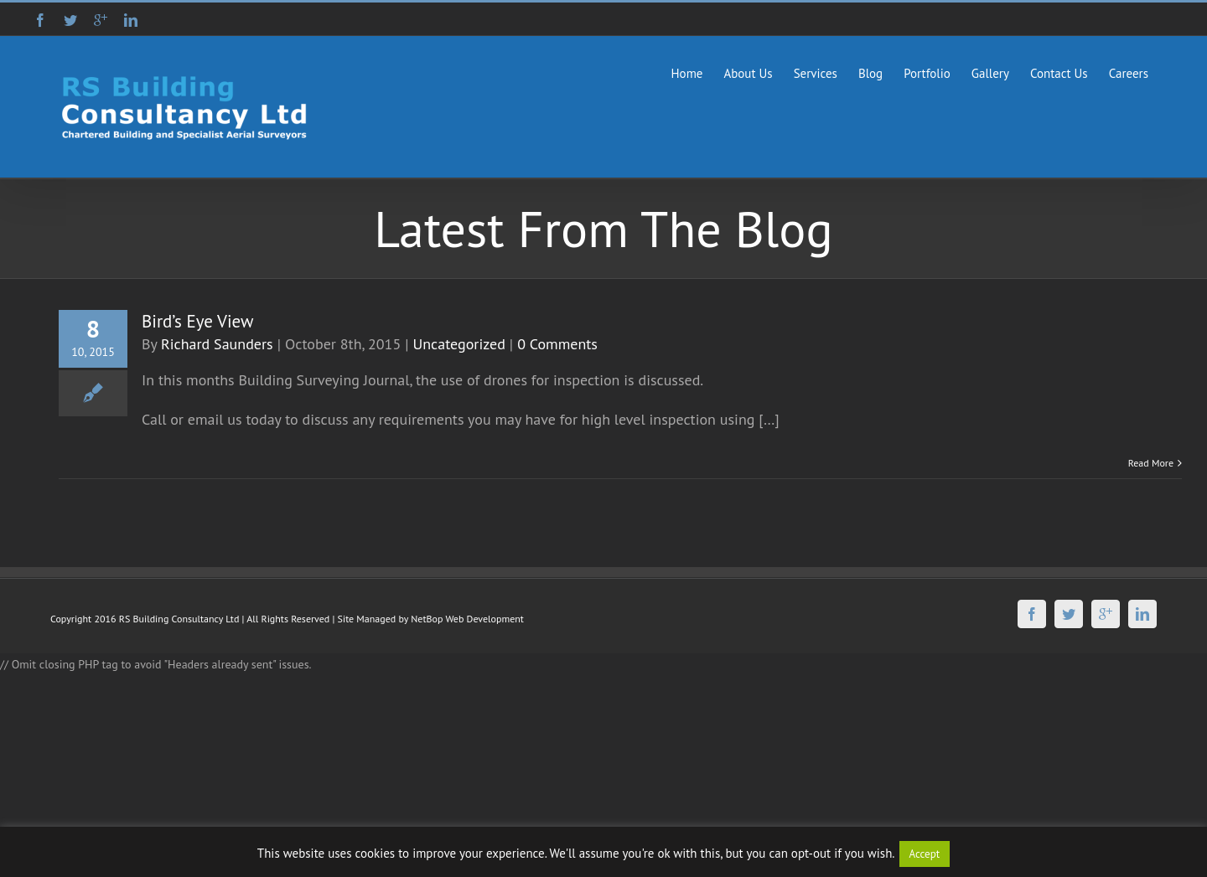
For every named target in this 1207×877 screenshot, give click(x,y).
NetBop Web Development (467, 618)
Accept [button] (924, 854)
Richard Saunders (217, 343)
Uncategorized (459, 343)
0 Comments (557, 343)
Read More (1150, 463)
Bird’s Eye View (197, 321)
